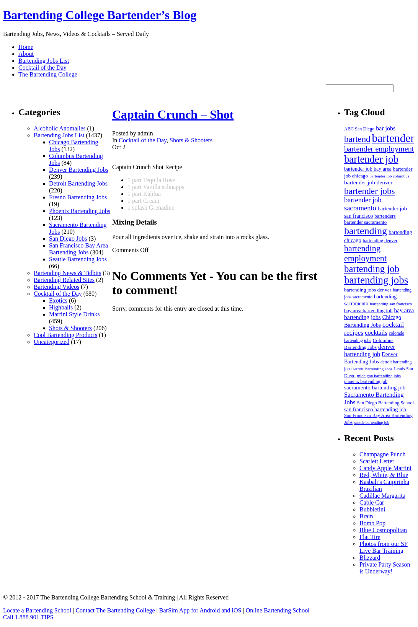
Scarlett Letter (376, 461)
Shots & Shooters (70, 328)
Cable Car (371, 502)
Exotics (58, 300)
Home (25, 47)
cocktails (376, 332)
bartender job (371, 159)
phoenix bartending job (365, 381)
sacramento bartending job (374, 387)
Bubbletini (372, 509)
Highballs (61, 307)
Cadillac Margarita (382, 495)
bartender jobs (369, 191)
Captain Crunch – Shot (172, 114)
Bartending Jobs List (43, 60)
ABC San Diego (359, 129)
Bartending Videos (56, 286)
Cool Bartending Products (65, 335)
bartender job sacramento (362, 204)
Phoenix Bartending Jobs (79, 211)
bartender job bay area (368, 169)
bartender (393, 138)
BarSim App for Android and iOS (200, 610)
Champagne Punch (382, 454)
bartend (357, 139)
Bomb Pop (372, 523)
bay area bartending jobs (379, 313)
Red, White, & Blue (383, 475)
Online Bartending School (278, 610)
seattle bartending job (371, 422)
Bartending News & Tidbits (67, 273)
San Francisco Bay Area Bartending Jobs (78, 249)
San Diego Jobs (68, 238)
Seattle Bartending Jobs (78, 259)
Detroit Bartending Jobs (78, 183)
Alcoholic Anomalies (60, 128)
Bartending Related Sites (64, 280)
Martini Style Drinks (74, 314)
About (26, 53)
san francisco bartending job (375, 409)
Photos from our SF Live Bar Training (383, 547)
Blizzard (369, 557)
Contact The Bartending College (115, 610)
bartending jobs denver (367, 290)
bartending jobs (376, 280)
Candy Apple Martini (385, 468)
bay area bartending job (368, 310)
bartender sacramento (365, 222)
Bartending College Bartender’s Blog (99, 15)
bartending (365, 230)
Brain (366, 516)
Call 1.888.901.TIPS (28, 617)
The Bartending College (47, 74)
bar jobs (385, 128)
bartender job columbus (389, 176)
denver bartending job (369, 351)
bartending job (371, 269)
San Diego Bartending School (385, 403)
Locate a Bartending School (37, 610)
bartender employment (379, 149)
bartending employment (365, 253)
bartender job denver (368, 182)
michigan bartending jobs (379, 375)
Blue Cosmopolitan (383, 530)
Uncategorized (51, 342)
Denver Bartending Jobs (78, 169)
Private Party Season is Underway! (384, 568)
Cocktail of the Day (42, 67)
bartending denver (380, 240)
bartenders (384, 216)
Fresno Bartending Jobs (78, 197)
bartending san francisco (391, 303)
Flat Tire (369, 537)
